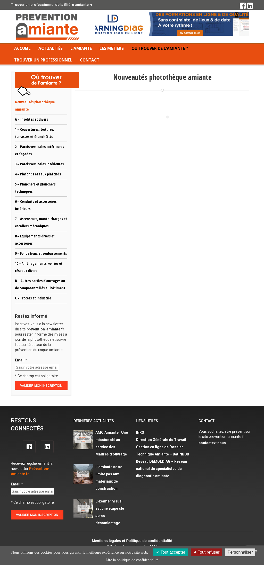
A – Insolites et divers (31, 119)
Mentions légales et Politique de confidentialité (132, 541)
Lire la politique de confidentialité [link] (132, 560)
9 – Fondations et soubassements (41, 253)
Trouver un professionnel (43, 60)
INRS (140, 432)
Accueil (22, 48)
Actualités (50, 48)
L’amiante (81, 48)
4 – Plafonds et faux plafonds (38, 174)
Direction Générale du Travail (161, 440)
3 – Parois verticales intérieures (39, 163)
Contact (89, 60)
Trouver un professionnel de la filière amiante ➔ (52, 5)
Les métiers (112, 48)
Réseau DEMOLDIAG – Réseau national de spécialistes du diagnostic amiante (161, 468)
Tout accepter (170, 552)
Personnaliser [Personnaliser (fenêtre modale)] (240, 552)
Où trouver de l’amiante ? (159, 48)
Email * (21, 360)
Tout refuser (206, 552)
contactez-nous (212, 443)
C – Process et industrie (33, 298)
